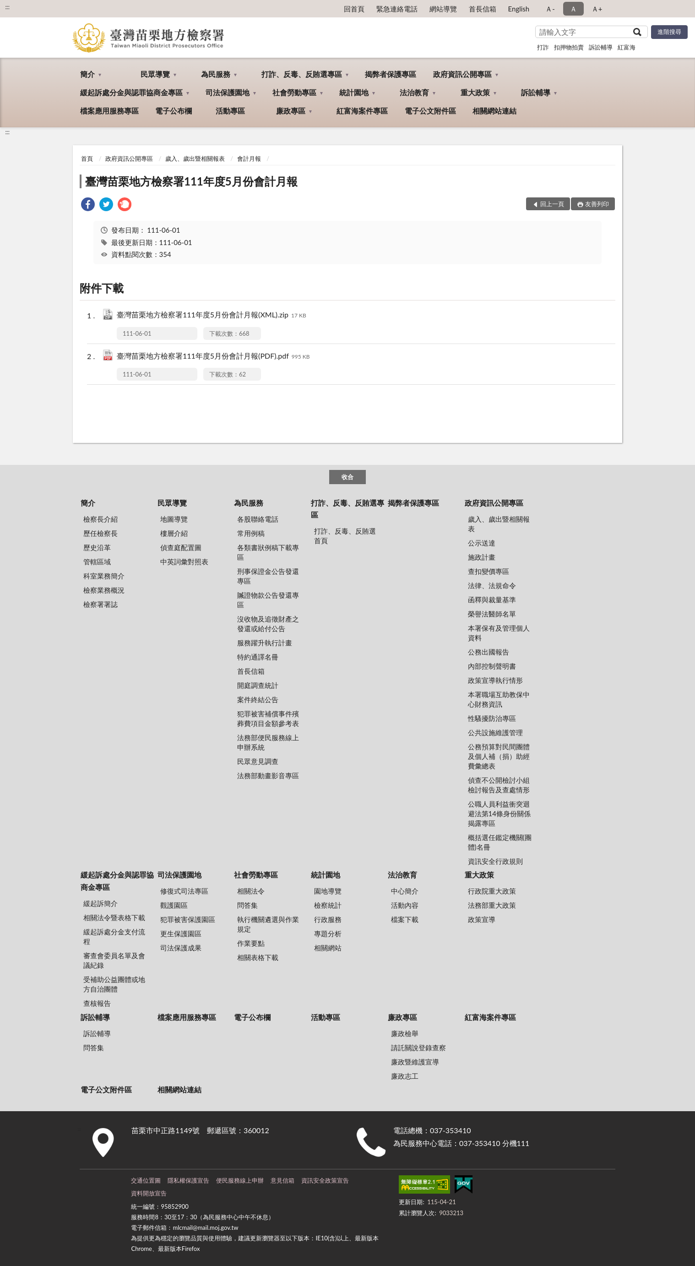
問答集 (247, 905)
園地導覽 (328, 891)
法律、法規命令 (492, 585)
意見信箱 (282, 1180)
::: (7, 7)
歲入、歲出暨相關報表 (195, 158)
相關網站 (328, 948)
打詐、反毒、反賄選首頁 (345, 536)
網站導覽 (443, 9)
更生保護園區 (180, 933)
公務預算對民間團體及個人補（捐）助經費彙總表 (499, 756)
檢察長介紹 (100, 519)
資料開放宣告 (149, 1193)
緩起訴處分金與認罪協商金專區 (131, 92)
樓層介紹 (174, 533)
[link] (88, 205)
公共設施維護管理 (495, 732)
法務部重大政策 (492, 905)
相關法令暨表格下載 (114, 917)
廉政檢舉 (404, 1033)
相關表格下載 (257, 957)
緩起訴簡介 (100, 903)
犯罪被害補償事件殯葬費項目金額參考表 (268, 718)
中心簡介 (404, 891)
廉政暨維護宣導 (415, 1062)
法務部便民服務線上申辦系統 (268, 742)
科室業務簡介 (104, 576)
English (519, 9)
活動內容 (404, 905)
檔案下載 (404, 919)
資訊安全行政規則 (495, 861)
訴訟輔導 (601, 47)
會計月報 (249, 158)
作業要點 (251, 943)
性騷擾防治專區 (492, 718)
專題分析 (328, 933)
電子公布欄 (173, 110)
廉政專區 (290, 110)
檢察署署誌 (100, 604)
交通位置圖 (146, 1180)
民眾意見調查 (257, 761)
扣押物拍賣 (569, 47)
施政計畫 (481, 557)
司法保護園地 (228, 92)
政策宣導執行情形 (495, 680)
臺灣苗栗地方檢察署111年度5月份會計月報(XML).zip (211, 315)
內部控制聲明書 (492, 666)
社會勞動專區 (294, 92)
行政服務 (328, 919)
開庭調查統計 (257, 685)
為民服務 (215, 74)
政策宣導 (481, 919)
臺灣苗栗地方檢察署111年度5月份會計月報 (191, 181)
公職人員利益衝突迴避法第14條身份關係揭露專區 (499, 813)
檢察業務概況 (104, 590)
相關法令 (251, 891)
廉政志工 (404, 1076)
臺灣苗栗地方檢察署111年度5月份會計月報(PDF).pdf (213, 356)
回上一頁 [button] (552, 203)
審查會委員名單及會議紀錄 (114, 960)
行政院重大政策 (492, 891)
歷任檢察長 (100, 533)
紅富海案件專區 (362, 110)
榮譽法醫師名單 (492, 614)
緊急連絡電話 (397, 9)
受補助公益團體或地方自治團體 (114, 984)
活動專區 (230, 110)
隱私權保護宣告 (188, 1180)
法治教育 (414, 92)
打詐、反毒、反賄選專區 (301, 74)
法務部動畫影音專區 (268, 775)
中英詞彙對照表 (184, 561)
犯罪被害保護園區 (187, 919)
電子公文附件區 (430, 110)
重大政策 (475, 92)
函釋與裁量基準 (492, 599)
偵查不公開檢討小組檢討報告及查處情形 (499, 785)
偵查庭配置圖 (180, 547)
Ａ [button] (573, 9)
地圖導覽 (174, 519)
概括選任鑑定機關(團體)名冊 (500, 842)
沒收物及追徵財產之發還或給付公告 (268, 624)
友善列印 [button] (597, 203)
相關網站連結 (494, 110)
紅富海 (626, 47)
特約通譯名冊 (257, 657)
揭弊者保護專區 (390, 74)
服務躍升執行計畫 (264, 642)
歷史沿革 (97, 547)
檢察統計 (328, 905)
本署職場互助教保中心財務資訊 (499, 699)
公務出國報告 (488, 652)
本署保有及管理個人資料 (499, 633)
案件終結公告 (257, 699)
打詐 (543, 47)
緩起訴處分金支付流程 (114, 936)
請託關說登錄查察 (418, 1047)
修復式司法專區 (184, 891)
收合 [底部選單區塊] (347, 476)
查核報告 (97, 1003)
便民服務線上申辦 (240, 1180)
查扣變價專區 (488, 571)
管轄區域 (97, 561)
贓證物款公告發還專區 (268, 600)
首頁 (87, 158)
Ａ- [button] (550, 9)
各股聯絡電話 (257, 519)
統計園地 (354, 92)
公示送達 (481, 543)
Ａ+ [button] (597, 9)
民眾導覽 (155, 74)
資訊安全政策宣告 (325, 1180)
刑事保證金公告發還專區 (268, 576)
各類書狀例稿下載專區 (268, 552)
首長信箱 (482, 9)
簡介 (87, 74)
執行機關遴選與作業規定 (268, 924)
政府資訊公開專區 (462, 74)
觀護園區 (174, 905)
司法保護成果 (180, 948)
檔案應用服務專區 (109, 110)
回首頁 (354, 9)
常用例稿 (251, 533)
